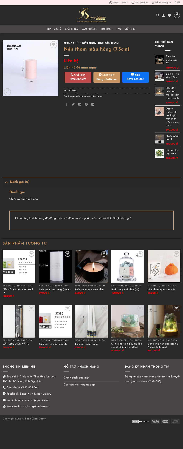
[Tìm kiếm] (157, 15)
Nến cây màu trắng (86, 344)
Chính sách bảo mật (76, 377)
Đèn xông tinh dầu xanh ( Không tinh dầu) (163, 346)
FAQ (119, 29)
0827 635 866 (29, 387)
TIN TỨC (107, 29)
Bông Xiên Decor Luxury (35, 393)
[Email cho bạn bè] (80, 105)
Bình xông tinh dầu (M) (125, 289)
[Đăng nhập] (163, 15)
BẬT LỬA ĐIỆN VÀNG (16, 344)
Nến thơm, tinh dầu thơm (100, 43)
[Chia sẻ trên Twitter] (73, 105)
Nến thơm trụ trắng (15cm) (55, 289)
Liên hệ (130, 29)
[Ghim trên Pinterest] (86, 105)
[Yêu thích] (169, 15)
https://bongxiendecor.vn (33, 406)
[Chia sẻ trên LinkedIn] (93, 105)
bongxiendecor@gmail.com (31, 400)
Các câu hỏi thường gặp (79, 384)
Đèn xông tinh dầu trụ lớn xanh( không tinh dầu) (126, 346)
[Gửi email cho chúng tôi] (178, 2)
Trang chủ (54, 29)
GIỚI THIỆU (72, 29)
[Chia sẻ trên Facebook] (67, 105)
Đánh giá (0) (16, 182)
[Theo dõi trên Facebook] (175, 2)
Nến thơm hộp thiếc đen (89, 289)
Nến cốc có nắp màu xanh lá (18, 291)
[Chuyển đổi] (6, 182)
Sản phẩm (89, 29)
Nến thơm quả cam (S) (161, 289)
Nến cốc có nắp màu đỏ (53, 344)
